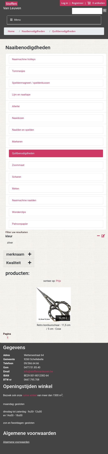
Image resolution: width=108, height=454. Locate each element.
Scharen (16, 176)
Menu (15, 19)
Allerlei (16, 106)
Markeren (17, 141)
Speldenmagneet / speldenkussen (31, 82)
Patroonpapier (20, 223)
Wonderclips (19, 212)
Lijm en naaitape (21, 94)
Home (11, 31)
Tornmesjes (18, 71)
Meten (15, 188)
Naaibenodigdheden (33, 31)
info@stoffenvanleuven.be (38, 371)
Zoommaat (18, 165)
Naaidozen (18, 118)
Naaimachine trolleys (23, 59)
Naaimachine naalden (24, 200)
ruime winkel (30, 395)
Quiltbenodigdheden (64, 31)
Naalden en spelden (23, 129)
